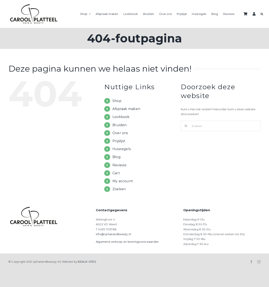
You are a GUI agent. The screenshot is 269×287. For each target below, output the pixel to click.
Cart (116, 173)
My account (122, 181)
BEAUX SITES (87, 261)
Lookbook (121, 117)
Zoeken (119, 189)
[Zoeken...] (221, 126)
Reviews (119, 165)
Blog (116, 157)
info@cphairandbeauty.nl (113, 234)
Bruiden (119, 125)
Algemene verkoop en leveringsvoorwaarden (127, 241)
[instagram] (259, 261)
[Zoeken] (186, 126)
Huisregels (121, 149)
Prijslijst (118, 141)
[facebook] (251, 261)
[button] (262, 14)
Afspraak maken (126, 109)
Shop (116, 101)
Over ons (120, 133)
